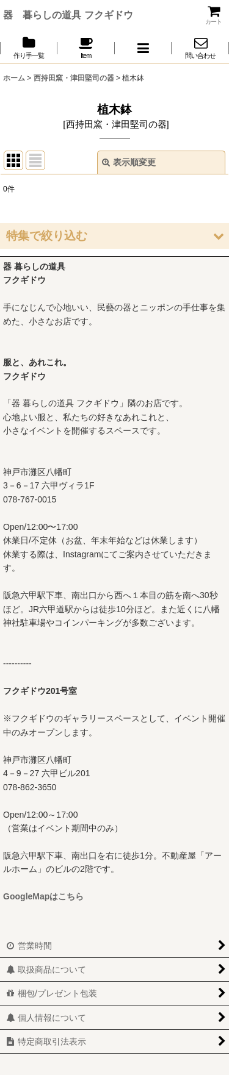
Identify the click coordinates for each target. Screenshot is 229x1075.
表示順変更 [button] (129, 162)
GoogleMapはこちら (43, 896)
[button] (143, 48)
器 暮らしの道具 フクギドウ (68, 14)
